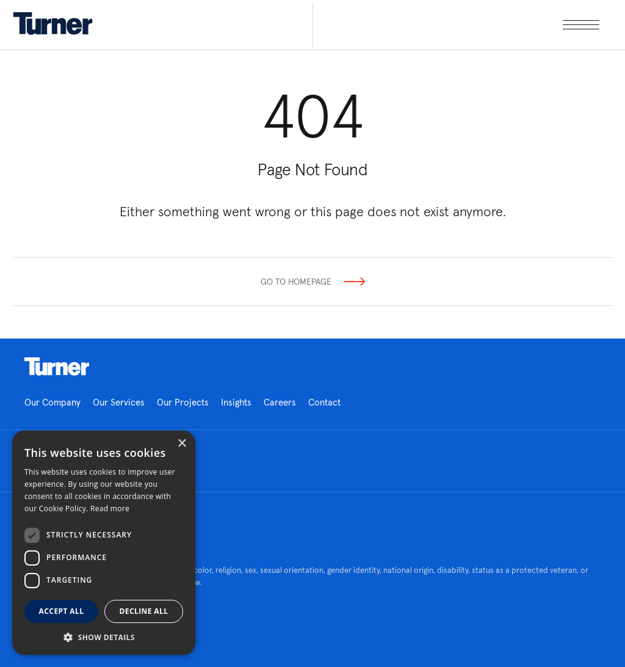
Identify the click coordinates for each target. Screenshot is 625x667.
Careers (280, 402)
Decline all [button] (144, 611)
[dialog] (103, 543)
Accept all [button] (61, 611)
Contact (324, 402)
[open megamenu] (455, 25)
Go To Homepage (296, 281)
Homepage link (56, 366)
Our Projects (183, 402)
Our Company (52, 402)
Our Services (119, 402)
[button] (103, 637)
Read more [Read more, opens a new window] (109, 508)
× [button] (181, 443)
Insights (236, 402)
